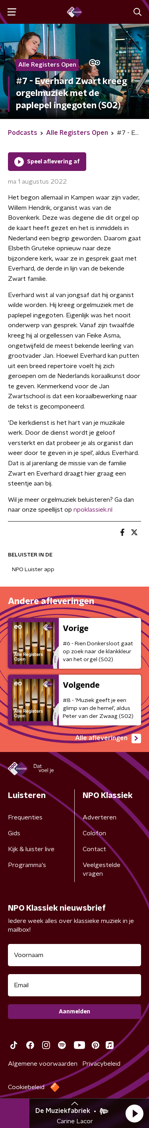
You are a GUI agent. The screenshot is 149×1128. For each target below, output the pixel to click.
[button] (134, 1113)
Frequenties (25, 817)
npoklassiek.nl (93, 509)
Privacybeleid (101, 1064)
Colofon (94, 833)
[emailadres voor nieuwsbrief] (74, 985)
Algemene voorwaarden (42, 1064)
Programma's (27, 865)
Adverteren (99, 817)
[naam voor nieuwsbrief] (74, 955)
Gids (14, 833)
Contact (94, 849)
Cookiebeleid (26, 1087)
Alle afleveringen (108, 738)
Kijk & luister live (31, 849)
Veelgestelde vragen (101, 869)
